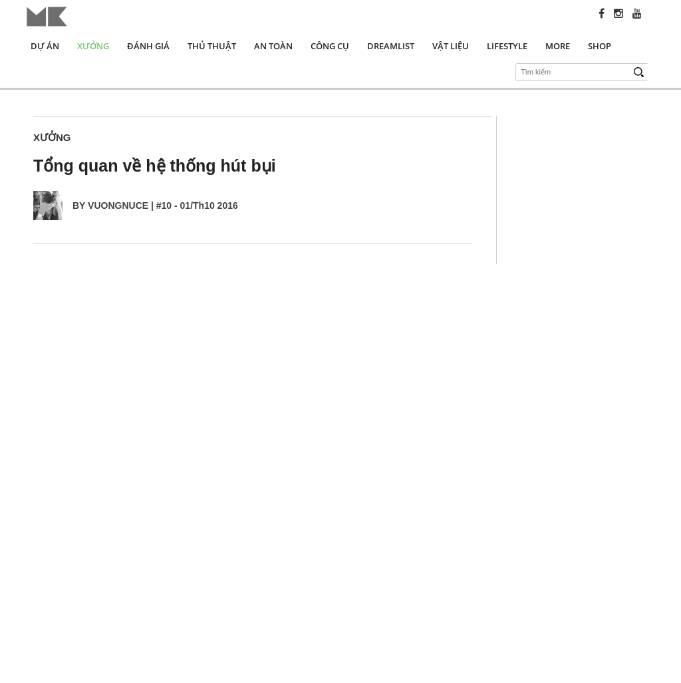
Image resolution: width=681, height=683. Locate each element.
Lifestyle (507, 46)
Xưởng (93, 46)
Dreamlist (390, 46)
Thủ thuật (212, 46)
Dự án (45, 46)
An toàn (273, 46)
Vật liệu (450, 46)
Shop (599, 46)
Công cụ (330, 46)
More (557, 46)
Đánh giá (148, 46)
